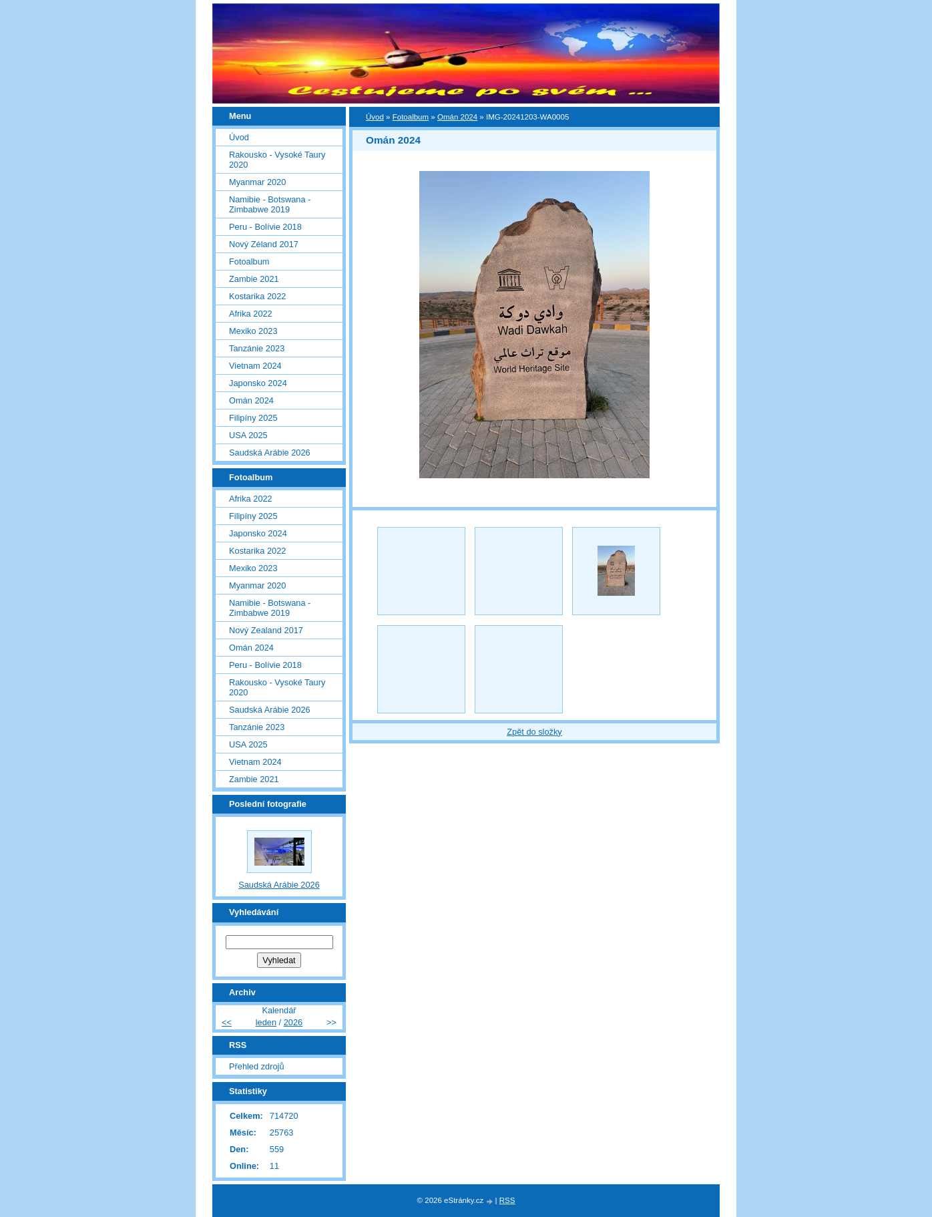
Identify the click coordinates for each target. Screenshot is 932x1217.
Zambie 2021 (254, 279)
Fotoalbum (411, 117)
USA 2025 (248, 435)
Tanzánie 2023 (256, 348)
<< (227, 1022)
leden (266, 1022)
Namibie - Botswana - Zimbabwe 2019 (269, 204)
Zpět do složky (534, 732)
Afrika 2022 (250, 314)
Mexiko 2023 (253, 331)
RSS (507, 1200)
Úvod (375, 117)
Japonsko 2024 (258, 383)
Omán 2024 (457, 117)
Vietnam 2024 (255, 366)
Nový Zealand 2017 (266, 630)
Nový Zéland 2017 (263, 244)
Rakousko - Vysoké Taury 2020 (277, 160)
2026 (293, 1022)
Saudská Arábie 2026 (269, 453)
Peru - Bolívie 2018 (265, 227)
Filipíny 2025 (253, 418)
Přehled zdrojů (256, 1066)
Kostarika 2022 (257, 296)
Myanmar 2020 (257, 182)
